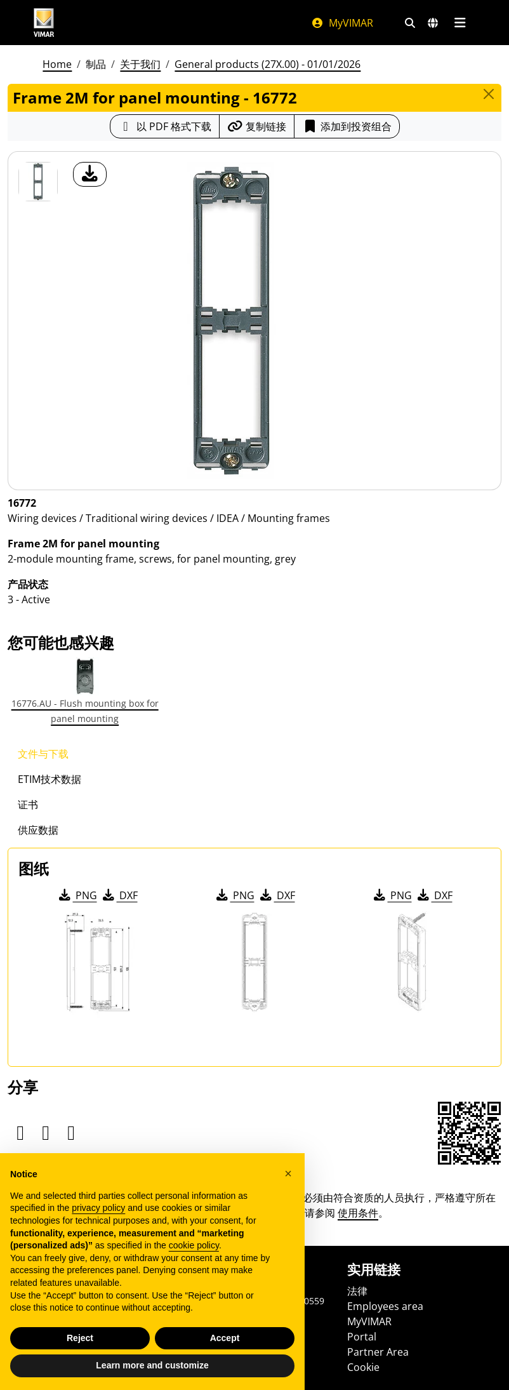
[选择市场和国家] (432, 22)
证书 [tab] (28, 805)
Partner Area (378, 1352)
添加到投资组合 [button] (347, 126)
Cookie (363, 1367)
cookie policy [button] (194, 1246)
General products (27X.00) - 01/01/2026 (267, 64)
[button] (288, 1173)
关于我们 (140, 64)
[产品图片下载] (90, 174)
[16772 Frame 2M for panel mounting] (38, 181)
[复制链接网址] (256, 126)
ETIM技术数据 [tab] (49, 779)
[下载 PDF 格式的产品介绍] (165, 126)
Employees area (385, 1306)
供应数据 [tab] (38, 830)
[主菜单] (459, 22)
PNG (77, 895)
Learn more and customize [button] (152, 1366)
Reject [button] (80, 1338)
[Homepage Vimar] (44, 22)
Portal (361, 1337)
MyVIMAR (342, 23)
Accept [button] (225, 1338)
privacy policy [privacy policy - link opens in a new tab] (98, 1208)
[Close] (488, 94)
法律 (357, 1291)
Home (57, 64)
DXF (119, 895)
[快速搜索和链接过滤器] (410, 22)
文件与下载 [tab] (43, 754)
